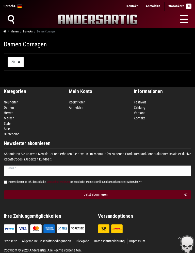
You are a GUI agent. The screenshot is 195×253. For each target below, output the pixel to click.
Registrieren (77, 102)
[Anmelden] (153, 6)
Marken (15, 31)
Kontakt (132, 6)
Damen (9, 107)
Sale (7, 129)
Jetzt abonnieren (135, 194)
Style (7, 123)
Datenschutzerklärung (109, 241)
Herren (8, 113)
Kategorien (15, 91)
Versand (139, 113)
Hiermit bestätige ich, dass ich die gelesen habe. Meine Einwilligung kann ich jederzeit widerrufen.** (75, 182)
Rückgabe (82, 241)
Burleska (27, 31)
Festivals (140, 102)
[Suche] (11, 19)
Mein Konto (80, 91)
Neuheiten (11, 102)
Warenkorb (179, 6)
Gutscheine (12, 134)
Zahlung (139, 107)
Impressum (137, 241)
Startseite (10, 241)
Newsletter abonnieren (27, 143)
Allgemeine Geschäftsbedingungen (46, 241)
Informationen (148, 91)
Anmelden (76, 107)
